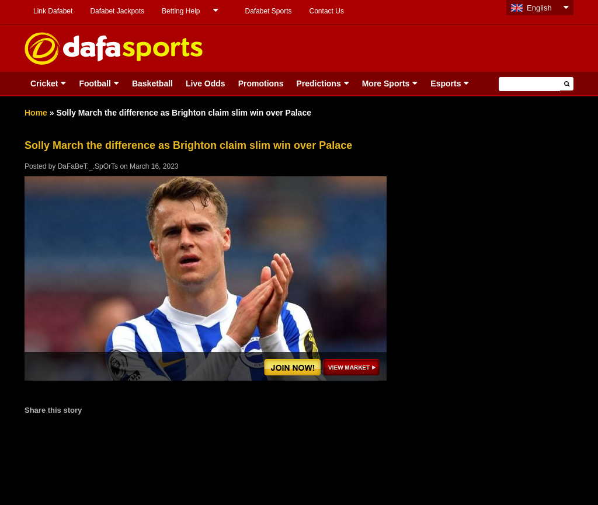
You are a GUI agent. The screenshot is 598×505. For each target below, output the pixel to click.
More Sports (386, 83)
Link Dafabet (52, 11)
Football (94, 83)
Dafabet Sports (268, 11)
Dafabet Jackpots (117, 11)
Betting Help (181, 11)
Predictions (318, 83)
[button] (566, 83)
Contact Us (327, 11)
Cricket (44, 83)
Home (36, 112)
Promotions (261, 83)
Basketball (152, 83)
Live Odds (205, 83)
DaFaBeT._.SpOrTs (88, 166)
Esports (445, 83)
